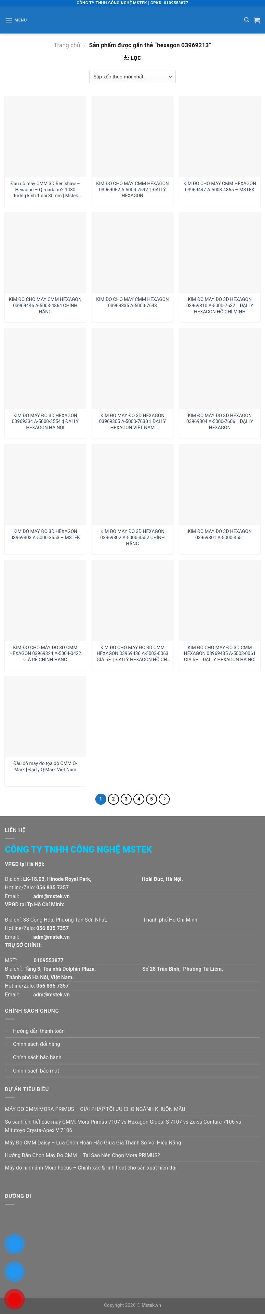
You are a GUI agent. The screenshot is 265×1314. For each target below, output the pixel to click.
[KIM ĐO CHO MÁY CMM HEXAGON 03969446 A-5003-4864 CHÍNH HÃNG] (45, 252)
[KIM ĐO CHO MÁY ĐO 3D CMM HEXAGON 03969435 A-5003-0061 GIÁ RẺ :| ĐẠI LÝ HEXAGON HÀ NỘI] (219, 600)
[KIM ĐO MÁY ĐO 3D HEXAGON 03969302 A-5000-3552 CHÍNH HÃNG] (132, 484)
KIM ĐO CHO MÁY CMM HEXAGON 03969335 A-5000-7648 (132, 302)
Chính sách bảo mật (36, 1071)
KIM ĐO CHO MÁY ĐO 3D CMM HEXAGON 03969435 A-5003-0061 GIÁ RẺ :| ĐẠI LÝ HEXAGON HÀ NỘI (220, 654)
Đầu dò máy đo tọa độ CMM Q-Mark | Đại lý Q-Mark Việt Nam (45, 767)
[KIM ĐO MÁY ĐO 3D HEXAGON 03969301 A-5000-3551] (219, 484)
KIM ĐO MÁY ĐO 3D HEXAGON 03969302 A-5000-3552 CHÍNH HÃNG (132, 537)
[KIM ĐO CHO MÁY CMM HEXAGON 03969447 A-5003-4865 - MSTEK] (219, 136)
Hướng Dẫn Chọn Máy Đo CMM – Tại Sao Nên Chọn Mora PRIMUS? (82, 1155)
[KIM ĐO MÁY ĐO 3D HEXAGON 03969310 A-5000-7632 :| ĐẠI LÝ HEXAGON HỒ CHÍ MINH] (219, 252)
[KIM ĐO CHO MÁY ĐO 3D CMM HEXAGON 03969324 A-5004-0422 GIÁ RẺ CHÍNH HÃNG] (45, 600)
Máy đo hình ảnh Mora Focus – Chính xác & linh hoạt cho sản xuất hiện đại (91, 1168)
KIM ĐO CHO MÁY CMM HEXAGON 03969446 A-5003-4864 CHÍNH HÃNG (45, 305)
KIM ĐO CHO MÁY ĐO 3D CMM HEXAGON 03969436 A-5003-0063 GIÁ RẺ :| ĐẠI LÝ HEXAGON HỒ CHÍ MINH (132, 654)
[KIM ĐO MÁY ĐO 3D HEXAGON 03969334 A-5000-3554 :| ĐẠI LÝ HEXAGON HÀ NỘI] (45, 368)
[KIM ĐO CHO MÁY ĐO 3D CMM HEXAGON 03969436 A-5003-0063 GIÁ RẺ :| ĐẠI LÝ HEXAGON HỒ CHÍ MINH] (132, 600)
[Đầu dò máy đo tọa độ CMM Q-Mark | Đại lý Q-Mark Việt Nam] (45, 716)
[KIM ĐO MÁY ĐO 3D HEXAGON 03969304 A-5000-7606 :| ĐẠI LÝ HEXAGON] (219, 368)
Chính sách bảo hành (37, 1057)
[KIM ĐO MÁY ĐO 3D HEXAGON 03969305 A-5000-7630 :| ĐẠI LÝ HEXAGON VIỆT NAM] (132, 368)
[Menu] (16, 20)
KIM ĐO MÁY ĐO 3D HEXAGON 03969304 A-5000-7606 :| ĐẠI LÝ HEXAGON (219, 422)
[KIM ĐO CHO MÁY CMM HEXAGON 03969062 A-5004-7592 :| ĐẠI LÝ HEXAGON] (132, 136)
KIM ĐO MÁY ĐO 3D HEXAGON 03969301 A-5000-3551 (220, 535)
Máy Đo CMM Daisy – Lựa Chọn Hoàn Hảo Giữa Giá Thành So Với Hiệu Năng (93, 1143)
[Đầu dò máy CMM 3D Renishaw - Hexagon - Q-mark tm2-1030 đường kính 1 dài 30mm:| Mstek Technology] (45, 136)
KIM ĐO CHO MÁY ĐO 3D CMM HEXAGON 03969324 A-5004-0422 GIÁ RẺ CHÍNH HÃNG (45, 654)
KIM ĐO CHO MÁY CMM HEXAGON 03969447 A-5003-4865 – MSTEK (219, 187)
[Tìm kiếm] (246, 20)
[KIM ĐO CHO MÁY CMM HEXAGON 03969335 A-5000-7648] (132, 252)
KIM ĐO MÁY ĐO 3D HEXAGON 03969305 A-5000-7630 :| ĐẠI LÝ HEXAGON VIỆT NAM (132, 422)
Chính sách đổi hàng (36, 1044)
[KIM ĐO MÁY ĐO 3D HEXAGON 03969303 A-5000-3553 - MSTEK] (45, 484)
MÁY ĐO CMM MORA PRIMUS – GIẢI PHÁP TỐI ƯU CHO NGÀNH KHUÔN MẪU (95, 1109)
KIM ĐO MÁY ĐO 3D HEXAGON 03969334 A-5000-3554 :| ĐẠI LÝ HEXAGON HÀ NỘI (45, 422)
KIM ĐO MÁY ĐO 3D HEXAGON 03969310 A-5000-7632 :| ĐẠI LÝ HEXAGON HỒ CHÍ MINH (219, 305)
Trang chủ (67, 45)
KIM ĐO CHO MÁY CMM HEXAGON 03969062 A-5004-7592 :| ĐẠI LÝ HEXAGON (132, 189)
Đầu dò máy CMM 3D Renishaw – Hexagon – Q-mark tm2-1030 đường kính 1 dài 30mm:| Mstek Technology (45, 190)
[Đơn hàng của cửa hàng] (132, 77)
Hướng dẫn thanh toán (39, 1031)
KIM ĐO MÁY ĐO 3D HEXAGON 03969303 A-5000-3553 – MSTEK (45, 535)
